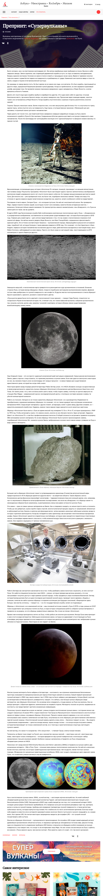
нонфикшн (6, 835)
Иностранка (38, 3)
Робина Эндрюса (31, 38)
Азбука (24, 3)
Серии (32, 12)
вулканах (70, 38)
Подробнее (51, 851)
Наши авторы (23, 12)
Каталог (14, 12)
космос (14, 835)
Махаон (67, 3)
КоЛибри (54, 3)
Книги (46, 6)
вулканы (22, 835)
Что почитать (40, 12)
